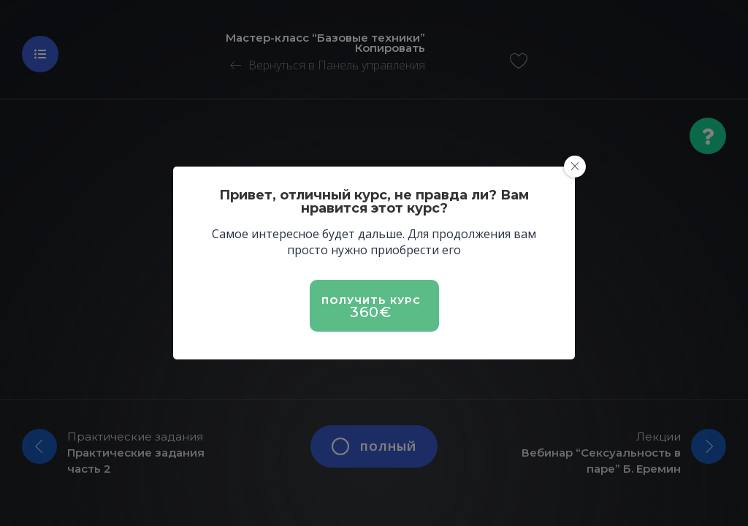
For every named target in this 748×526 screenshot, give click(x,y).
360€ (371, 312)
